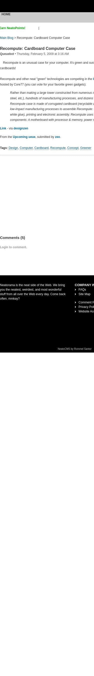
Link (3, 128)
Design (13, 148)
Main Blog (6, 38)
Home (6, 14)
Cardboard (41, 148)
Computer (26, 148)
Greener (85, 148)
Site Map (84, 294)
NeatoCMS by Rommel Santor (75, 349)
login (43, 28)
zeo (57, 137)
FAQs (82, 289)
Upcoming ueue (24, 137)
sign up (33, 28)
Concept (73, 148)
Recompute (58, 148)
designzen (21, 128)
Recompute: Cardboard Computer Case (37, 48)
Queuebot (7, 54)
